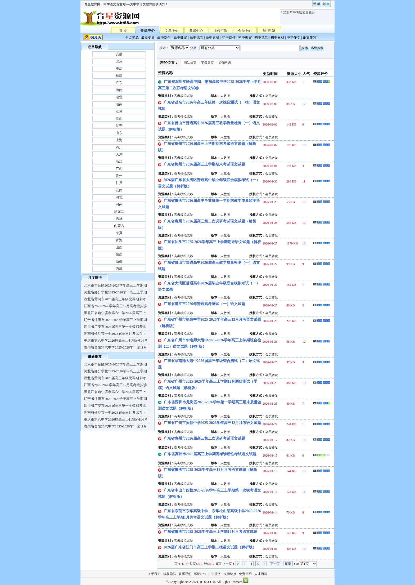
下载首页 (207, 63)
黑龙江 (119, 211)
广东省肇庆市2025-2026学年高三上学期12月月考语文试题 (211, 532)
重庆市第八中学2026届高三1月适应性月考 (116, 340)
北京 (119, 61)
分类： (195, 48)
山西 (119, 247)
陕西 (119, 254)
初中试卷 (261, 37)
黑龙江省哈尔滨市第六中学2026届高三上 (115, 313)
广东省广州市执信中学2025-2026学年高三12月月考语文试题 (212, 423)
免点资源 (132, 37)
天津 (119, 154)
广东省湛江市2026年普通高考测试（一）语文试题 (204, 304)
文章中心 (172, 31)
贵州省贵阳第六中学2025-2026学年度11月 (115, 347)
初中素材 (277, 37)
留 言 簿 (269, 31)
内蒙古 (119, 226)
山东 (119, 133)
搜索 (162, 48)
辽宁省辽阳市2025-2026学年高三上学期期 (115, 320)
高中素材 (212, 37)
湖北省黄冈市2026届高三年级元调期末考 (115, 299)
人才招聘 (260, 574)
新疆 (119, 262)
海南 (119, 90)
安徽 (119, 54)
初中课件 (229, 37)
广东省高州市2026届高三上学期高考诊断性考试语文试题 (210, 454)
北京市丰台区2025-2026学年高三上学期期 (115, 285)
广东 (119, 83)
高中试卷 (196, 37)
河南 (119, 204)
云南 (119, 190)
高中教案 (180, 37)
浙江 (119, 161)
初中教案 (245, 37)
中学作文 (293, 37)
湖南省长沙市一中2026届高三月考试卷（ (115, 334)
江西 (119, 118)
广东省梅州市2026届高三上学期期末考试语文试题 (204, 164)
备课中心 (196, 31)
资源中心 (147, 31)
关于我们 (154, 574)
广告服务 (214, 574)
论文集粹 (310, 37)
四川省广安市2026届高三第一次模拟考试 (115, 327)
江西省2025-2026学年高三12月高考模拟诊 (115, 306)
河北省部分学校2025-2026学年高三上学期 (115, 292)
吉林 (119, 219)
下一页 (275, 564)
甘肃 (119, 183)
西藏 (119, 269)
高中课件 (164, 37)
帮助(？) (200, 574)
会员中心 (245, 31)
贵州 (119, 176)
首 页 (123, 30)
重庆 (119, 68)
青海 (119, 240)
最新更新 (148, 37)
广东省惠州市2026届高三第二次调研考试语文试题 (204, 438)
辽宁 (119, 126)
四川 (119, 147)
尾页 (288, 564)
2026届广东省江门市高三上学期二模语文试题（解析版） (210, 547)
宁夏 (119, 233)
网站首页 (190, 63)
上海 (119, 140)
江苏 (119, 111)
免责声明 (245, 574)
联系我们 (185, 574)
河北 (119, 197)
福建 (119, 76)
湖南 (119, 104)
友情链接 (230, 574)
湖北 (119, 97)
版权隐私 (169, 574)
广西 (119, 169)
